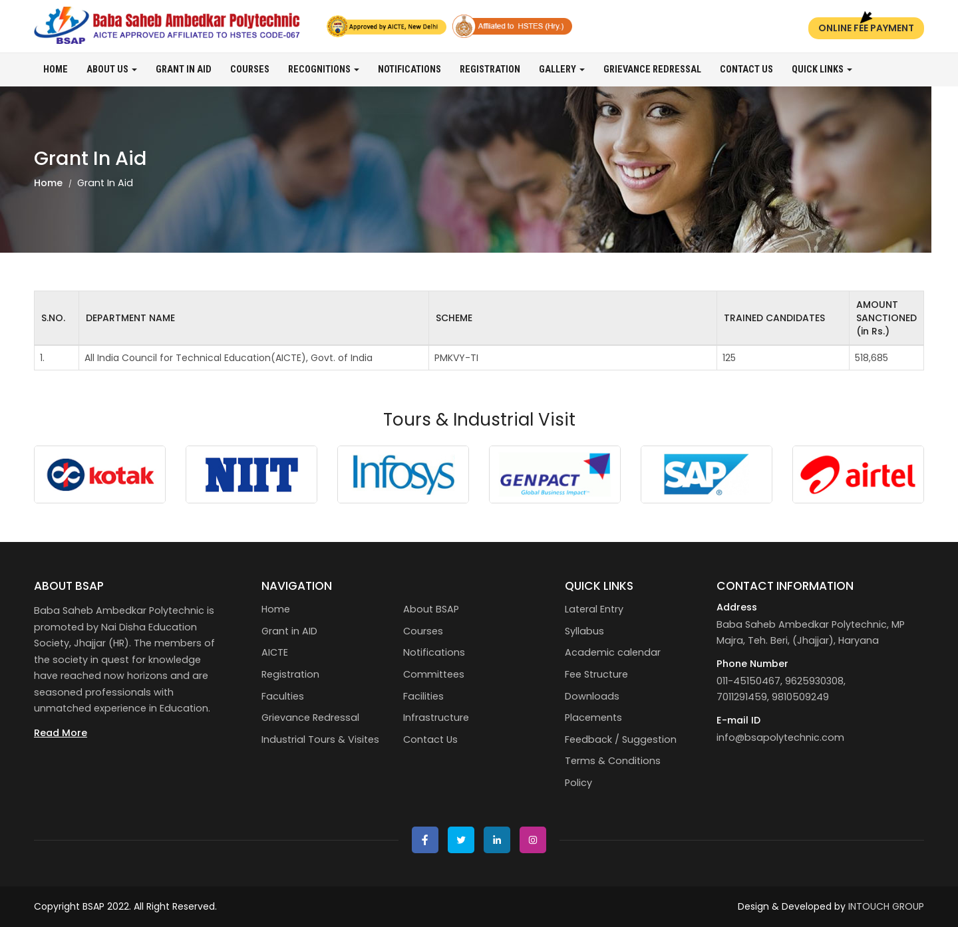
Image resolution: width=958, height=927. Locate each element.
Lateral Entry (594, 609)
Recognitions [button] (323, 69)
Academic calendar (613, 652)
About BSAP (431, 609)
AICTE (274, 652)
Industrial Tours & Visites (320, 739)
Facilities (423, 696)
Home (55, 69)
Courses (249, 69)
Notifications (409, 69)
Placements (593, 717)
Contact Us (746, 69)
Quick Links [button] (822, 69)
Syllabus (584, 631)
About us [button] (111, 69)
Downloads (592, 696)
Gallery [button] (562, 69)
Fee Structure (596, 674)
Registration (490, 69)
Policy (578, 782)
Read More (60, 732)
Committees (433, 674)
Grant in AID (184, 69)
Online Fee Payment (866, 28)
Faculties (282, 696)
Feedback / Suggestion (621, 739)
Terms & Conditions (613, 760)
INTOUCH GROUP (886, 906)
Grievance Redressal (652, 69)
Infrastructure (436, 717)
